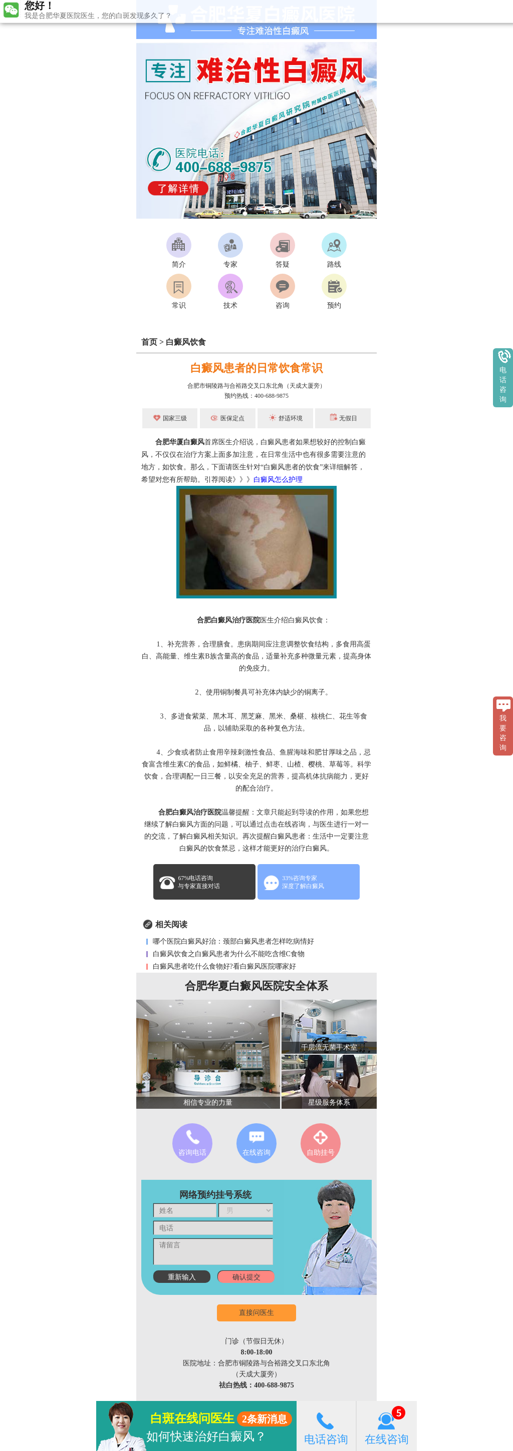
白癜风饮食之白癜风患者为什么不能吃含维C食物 (228, 954)
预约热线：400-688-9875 (256, 395)
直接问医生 (256, 1312)
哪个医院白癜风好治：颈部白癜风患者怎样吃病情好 (232, 941)
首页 (149, 342)
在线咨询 (387, 1425)
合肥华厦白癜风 (179, 442)
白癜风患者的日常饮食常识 (256, 368)
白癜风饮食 (186, 342)
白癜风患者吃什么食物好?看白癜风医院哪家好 (223, 966)
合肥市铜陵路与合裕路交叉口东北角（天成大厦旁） (256, 385)
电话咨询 (326, 1425)
